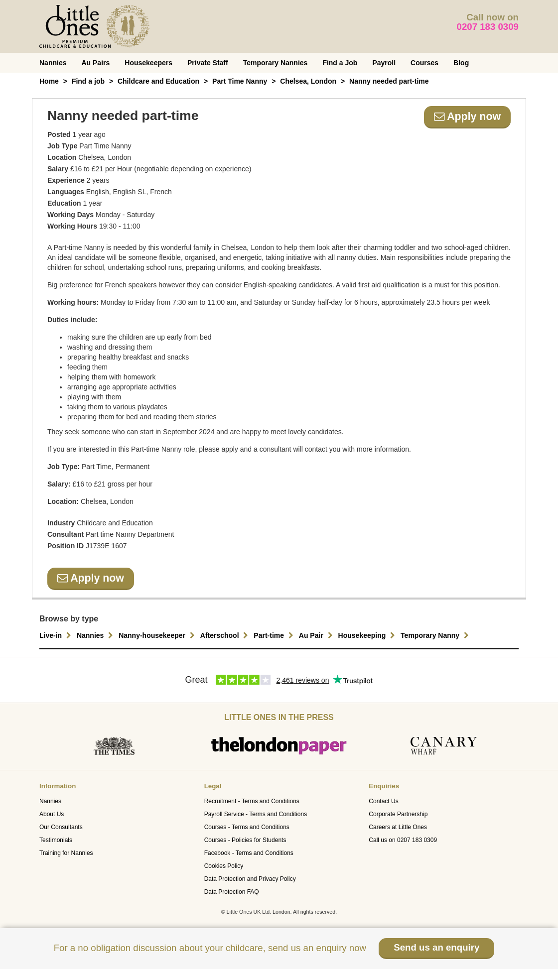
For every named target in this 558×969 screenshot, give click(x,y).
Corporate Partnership (398, 814)
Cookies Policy (224, 865)
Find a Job (339, 63)
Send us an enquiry (436, 947)
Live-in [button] (56, 635)
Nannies (52, 63)
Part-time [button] (275, 635)
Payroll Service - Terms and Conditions (255, 814)
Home (49, 81)
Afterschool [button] (225, 635)
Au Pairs (95, 63)
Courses (424, 63)
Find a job (88, 81)
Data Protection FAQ (231, 891)
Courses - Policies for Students (245, 840)
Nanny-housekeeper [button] (158, 635)
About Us (51, 814)
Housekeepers (148, 63)
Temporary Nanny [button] (436, 635)
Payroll (384, 63)
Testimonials (55, 840)
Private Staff (207, 63)
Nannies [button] (96, 635)
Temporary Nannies (275, 63)
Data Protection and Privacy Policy (250, 878)
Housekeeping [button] (368, 635)
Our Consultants (61, 827)
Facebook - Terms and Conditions (248, 852)
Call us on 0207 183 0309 (403, 840)
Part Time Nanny (239, 81)
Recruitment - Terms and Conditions (251, 801)
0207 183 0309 (488, 26)
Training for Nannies (66, 852)
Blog (461, 63)
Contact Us (383, 801)
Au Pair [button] (317, 635)
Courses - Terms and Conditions (246, 827)
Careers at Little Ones (398, 827)
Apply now (467, 116)
